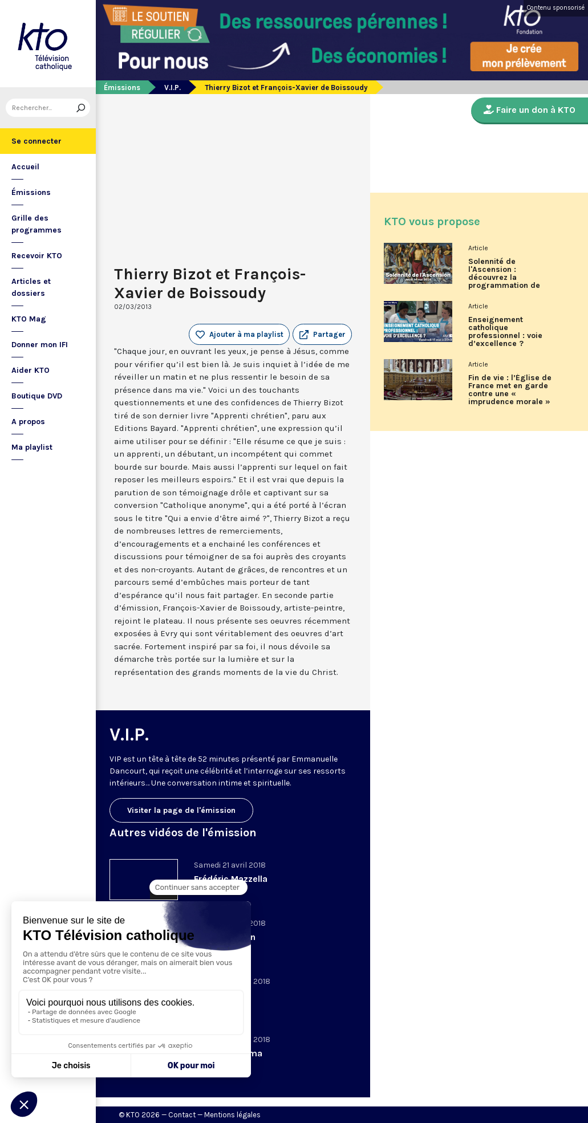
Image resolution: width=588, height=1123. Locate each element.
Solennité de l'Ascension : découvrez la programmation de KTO (504, 278)
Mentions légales (232, 1114)
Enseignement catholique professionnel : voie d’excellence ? (505, 332)
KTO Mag (28, 319)
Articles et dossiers (31, 287)
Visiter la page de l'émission (181, 810)
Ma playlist (31, 447)
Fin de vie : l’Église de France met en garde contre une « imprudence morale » (509, 390)
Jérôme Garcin (225, 936)
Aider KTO (30, 370)
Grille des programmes (36, 224)
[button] (322, 334)
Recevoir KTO (36, 256)
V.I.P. (172, 87)
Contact (182, 1114)
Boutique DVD (36, 396)
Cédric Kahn (219, 995)
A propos (28, 421)
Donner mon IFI (39, 344)
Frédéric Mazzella (230, 878)
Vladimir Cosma (228, 1053)
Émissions (31, 192)
